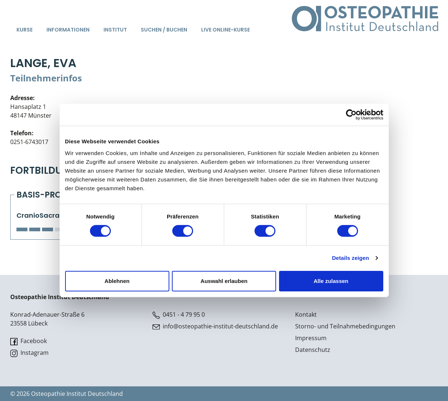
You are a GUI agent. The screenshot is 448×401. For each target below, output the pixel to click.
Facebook (28, 341)
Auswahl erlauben (223, 281)
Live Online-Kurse (225, 29)
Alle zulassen (330, 281)
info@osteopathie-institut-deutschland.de (215, 326)
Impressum (311, 338)
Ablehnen (117, 281)
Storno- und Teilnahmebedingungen (345, 326)
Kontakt (306, 314)
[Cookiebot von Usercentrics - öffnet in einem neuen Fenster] (351, 114)
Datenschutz (312, 350)
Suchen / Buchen (164, 29)
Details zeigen (350, 258)
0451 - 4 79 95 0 (179, 314)
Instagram (29, 353)
